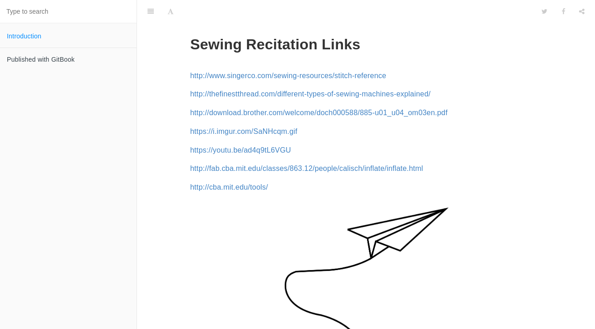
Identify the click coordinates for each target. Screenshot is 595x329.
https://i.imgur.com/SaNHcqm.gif (244, 108)
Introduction (24, 36)
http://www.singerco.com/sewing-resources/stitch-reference (288, 53)
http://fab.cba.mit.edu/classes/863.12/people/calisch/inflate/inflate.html (306, 145)
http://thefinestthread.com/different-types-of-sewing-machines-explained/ (310, 71)
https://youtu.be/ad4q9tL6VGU (240, 127)
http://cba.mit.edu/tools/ (229, 164)
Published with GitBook (40, 59)
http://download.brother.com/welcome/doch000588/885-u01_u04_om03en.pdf (319, 90)
